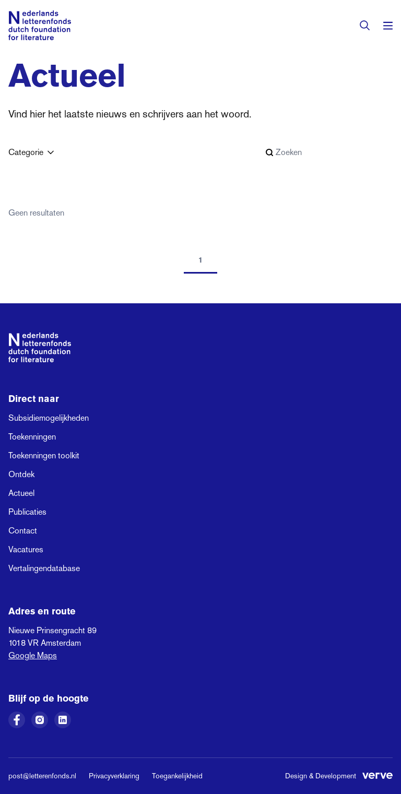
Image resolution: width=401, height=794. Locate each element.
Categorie (32, 152)
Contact (22, 530)
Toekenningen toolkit (43, 455)
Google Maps (32, 655)
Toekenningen (32, 436)
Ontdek (21, 474)
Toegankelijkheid (177, 775)
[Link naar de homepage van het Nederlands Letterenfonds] (39, 25)
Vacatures (25, 549)
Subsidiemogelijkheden (48, 417)
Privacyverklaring (114, 775)
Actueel (21, 493)
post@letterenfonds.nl (42, 775)
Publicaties (27, 511)
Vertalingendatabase (44, 568)
